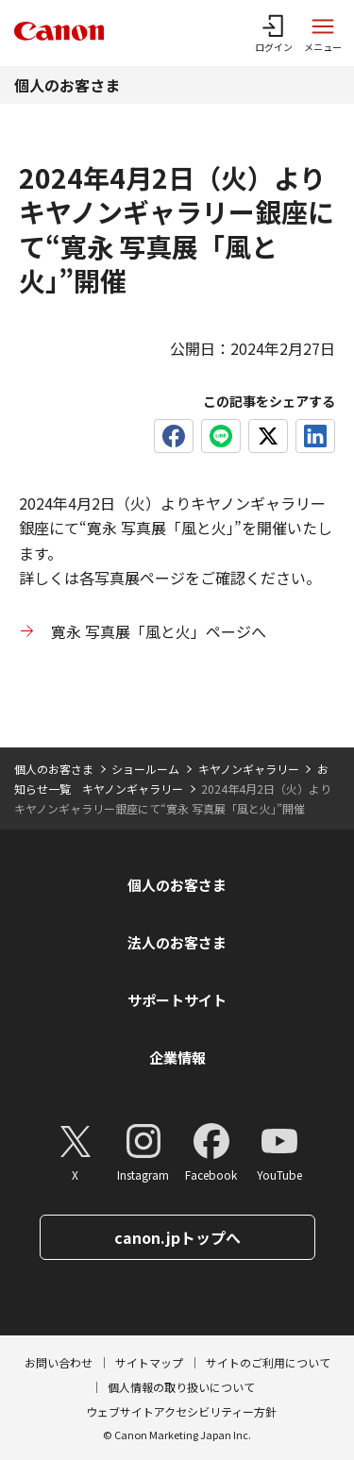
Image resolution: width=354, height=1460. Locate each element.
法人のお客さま (177, 942)
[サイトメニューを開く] (323, 33)
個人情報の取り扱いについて (181, 1387)
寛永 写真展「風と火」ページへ (158, 631)
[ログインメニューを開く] (273, 33)
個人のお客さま (67, 85)
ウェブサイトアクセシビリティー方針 (181, 1411)
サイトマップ (149, 1362)
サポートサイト (177, 1000)
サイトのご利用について (268, 1362)
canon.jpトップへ (177, 1237)
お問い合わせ (59, 1362)
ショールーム (145, 769)
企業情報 (177, 1057)
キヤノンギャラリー (248, 769)
